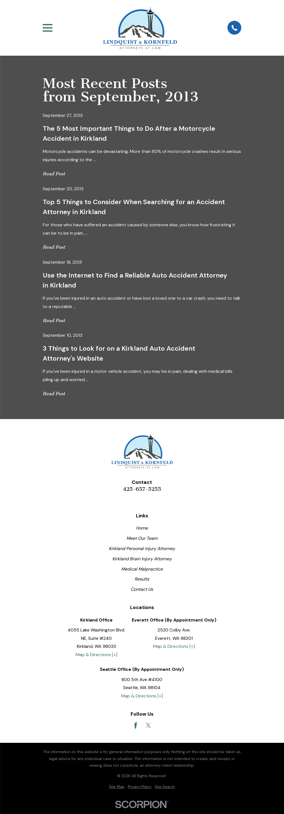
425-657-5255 (142, 489)
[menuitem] (117, 787)
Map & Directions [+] (96, 655)
